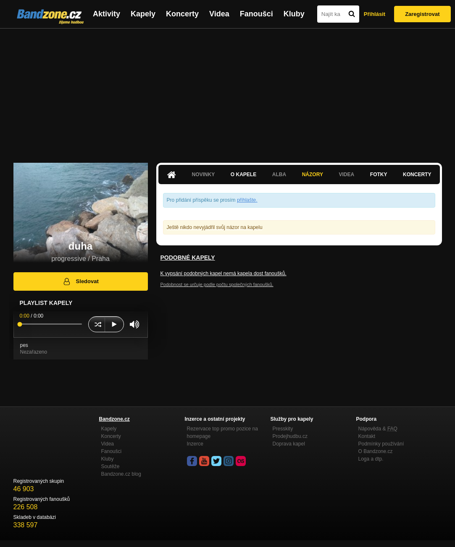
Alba (279, 174)
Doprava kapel (289, 444)
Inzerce (195, 444)
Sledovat (80, 281)
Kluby (294, 14)
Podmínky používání (381, 444)
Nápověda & (377, 429)
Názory (312, 174)
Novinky (203, 174)
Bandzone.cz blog (121, 474)
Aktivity (106, 14)
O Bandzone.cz (375, 451)
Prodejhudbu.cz (290, 436)
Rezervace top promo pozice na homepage (222, 432)
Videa (219, 14)
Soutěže (110, 466)
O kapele (243, 174)
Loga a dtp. (371, 459)
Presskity (283, 429)
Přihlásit (374, 14)
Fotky (378, 174)
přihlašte (246, 200)
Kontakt (367, 436)
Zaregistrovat (422, 14)
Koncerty (182, 14)
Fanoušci (256, 14)
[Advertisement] (227, 91)
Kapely (143, 14)
